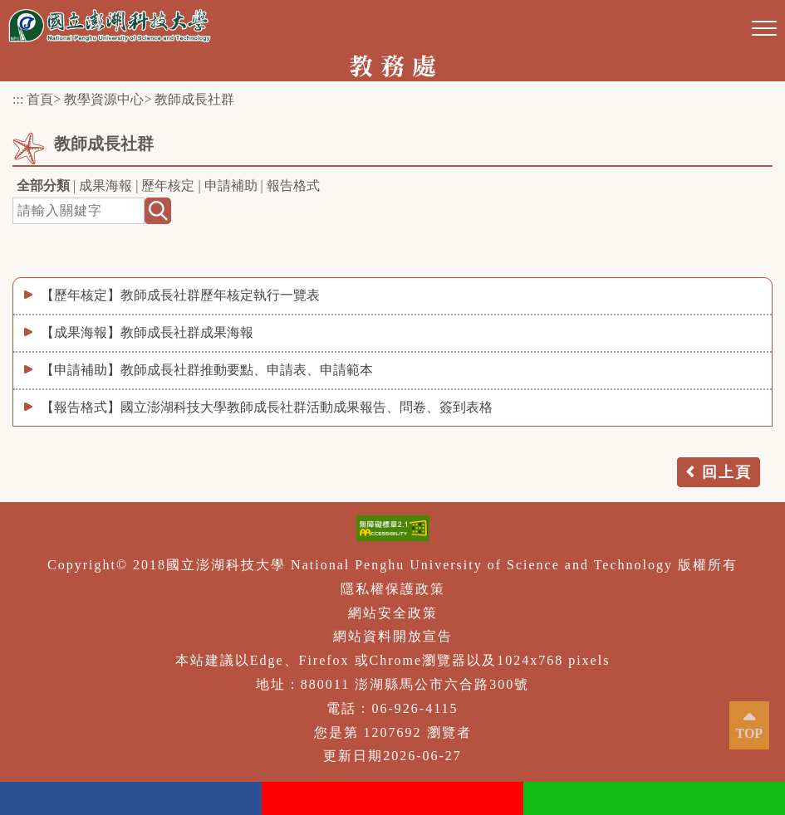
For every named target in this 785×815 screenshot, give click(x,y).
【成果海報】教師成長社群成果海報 (147, 332)
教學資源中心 (104, 99)
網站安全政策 (393, 613)
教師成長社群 (194, 99)
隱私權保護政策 (393, 589)
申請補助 (231, 185)
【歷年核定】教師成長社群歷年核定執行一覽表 (180, 295)
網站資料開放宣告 (393, 636)
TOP (749, 733)
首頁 (40, 99)
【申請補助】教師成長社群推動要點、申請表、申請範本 (207, 370)
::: (17, 99)
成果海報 (105, 185)
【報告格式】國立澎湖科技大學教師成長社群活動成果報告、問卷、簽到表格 (267, 407)
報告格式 (293, 185)
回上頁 (727, 472)
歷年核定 (167, 185)
